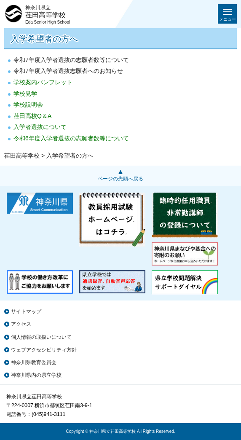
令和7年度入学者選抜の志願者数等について (71, 59)
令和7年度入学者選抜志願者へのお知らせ (68, 70)
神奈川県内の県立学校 (36, 375)
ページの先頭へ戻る (120, 179)
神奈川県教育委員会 (33, 362)
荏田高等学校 (22, 155)
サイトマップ (26, 311)
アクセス (21, 324)
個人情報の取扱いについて (41, 337)
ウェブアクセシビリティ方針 (44, 350)
